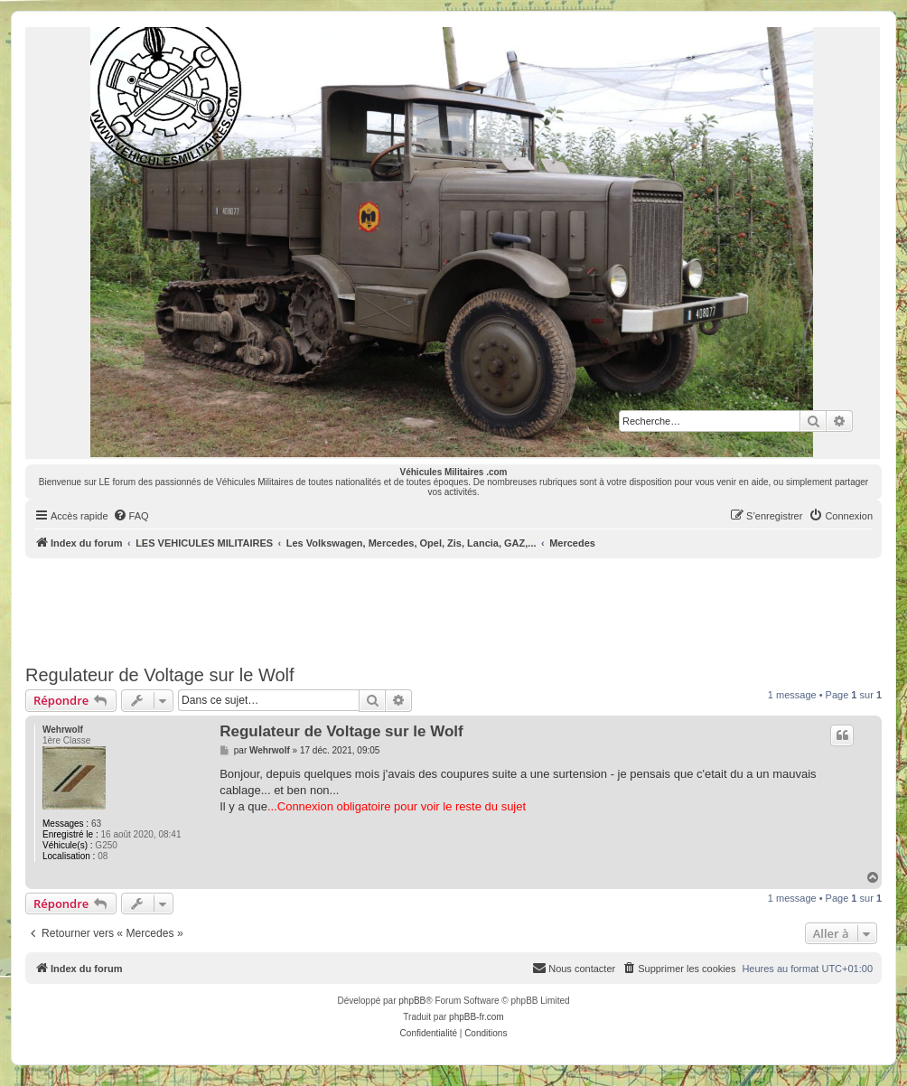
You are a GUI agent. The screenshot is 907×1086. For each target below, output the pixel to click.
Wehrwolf (62, 730)
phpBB (411, 1001)
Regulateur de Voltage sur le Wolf (160, 675)
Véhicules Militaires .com (454, 472)
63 (96, 824)
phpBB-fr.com (476, 1017)
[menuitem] (131, 516)
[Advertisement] (453, 608)
